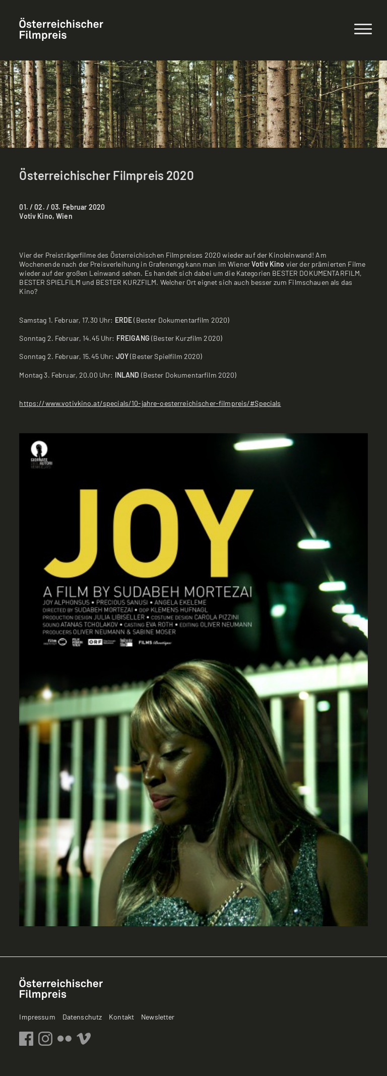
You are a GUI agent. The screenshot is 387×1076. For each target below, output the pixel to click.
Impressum (37, 1016)
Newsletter (157, 1016)
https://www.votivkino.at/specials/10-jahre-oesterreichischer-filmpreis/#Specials (150, 403)
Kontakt (121, 1016)
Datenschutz (82, 1016)
